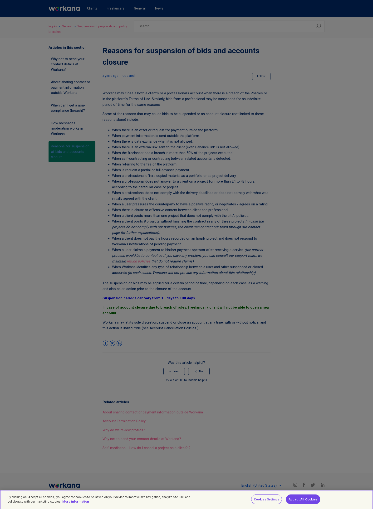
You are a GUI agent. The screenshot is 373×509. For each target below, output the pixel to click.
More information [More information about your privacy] (75, 503)
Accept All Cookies (303, 501)
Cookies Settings (266, 501)
